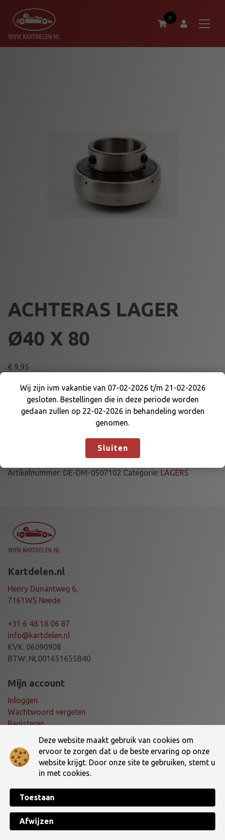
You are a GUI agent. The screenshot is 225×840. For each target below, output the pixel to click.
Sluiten (112, 448)
